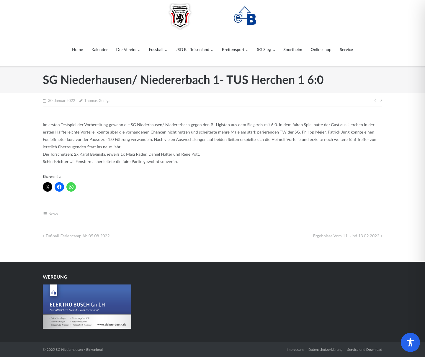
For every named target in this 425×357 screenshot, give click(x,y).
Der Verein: (126, 49)
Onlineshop (320, 49)
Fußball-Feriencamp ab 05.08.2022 (78, 235)
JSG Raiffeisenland (192, 49)
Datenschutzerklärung (325, 349)
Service (346, 49)
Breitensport (233, 49)
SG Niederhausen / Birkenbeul (79, 349)
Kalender (99, 49)
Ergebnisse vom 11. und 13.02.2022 (346, 235)
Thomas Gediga (97, 100)
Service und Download (364, 349)
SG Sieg (264, 49)
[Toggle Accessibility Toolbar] (410, 342)
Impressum (295, 349)
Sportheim (292, 49)
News (53, 213)
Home (77, 49)
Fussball (156, 49)
